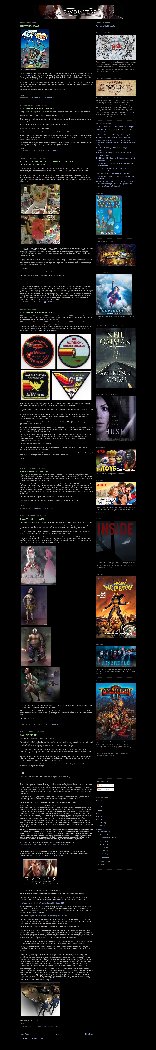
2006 (100, 829)
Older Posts (89, 1034)
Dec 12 (104, 851)
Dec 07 (104, 854)
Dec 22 (104, 834)
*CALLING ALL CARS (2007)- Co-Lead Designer (113, 137)
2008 (100, 823)
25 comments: (52, 98)
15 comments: (53, 461)
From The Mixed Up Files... (34, 519)
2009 (100, 819)
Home (57, 1034)
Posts (100, 785)
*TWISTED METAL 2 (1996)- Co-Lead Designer (112, 173)
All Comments (103, 789)
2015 (100, 804)
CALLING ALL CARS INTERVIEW (37, 108)
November (104, 861)
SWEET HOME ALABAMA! (34, 472)
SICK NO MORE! (28, 735)
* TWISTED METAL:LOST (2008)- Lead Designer (113, 135)
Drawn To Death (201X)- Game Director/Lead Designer (115, 127)
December (104, 832)
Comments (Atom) (36, 1038)
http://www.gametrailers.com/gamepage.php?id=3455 (48, 916)
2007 (100, 826)
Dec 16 (104, 844)
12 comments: (52, 508)
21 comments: (53, 150)
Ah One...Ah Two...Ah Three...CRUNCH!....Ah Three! (47, 161)
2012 (100, 810)
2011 (100, 813)
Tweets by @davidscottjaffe (105, 26)
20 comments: (52, 302)
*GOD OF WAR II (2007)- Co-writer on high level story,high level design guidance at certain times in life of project (115, 142)
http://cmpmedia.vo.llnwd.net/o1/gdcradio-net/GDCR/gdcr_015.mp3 (43, 903)
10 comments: (53, 724)
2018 (100, 800)
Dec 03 (104, 857)
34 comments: (52, 1026)
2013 (100, 807)
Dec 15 (104, 847)
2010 (100, 816)
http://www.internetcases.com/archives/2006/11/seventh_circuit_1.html (44, 844)
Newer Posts (24, 1034)
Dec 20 (104, 841)
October (103, 864)
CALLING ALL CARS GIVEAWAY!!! (38, 312)
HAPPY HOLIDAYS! (30, 26)
